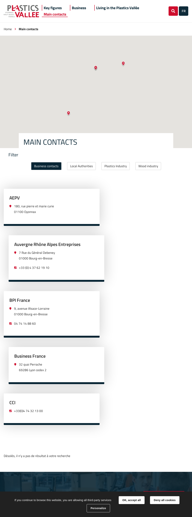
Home (8, 29)
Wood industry (148, 166)
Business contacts (46, 166)
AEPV (14, 197)
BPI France (19, 253)
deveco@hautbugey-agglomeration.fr (164, 405)
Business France (118, 253)
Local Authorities (81, 166)
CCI (12, 309)
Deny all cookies (165, 500)
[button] (53, 8)
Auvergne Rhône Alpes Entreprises (136, 197)
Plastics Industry (115, 166)
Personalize (98, 508)
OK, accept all (131, 500)
